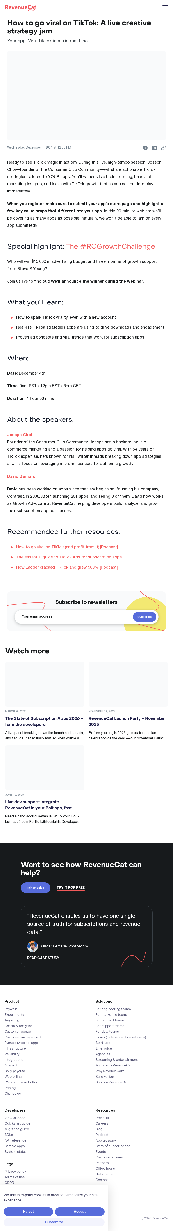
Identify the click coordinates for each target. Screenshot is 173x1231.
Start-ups (103, 1043)
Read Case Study (43, 958)
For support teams (110, 1026)
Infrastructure (15, 1048)
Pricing (10, 1088)
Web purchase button (21, 1082)
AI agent (11, 1065)
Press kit (102, 1118)
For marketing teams (112, 1014)
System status (16, 1151)
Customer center (18, 1031)
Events (101, 1151)
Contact (102, 1180)
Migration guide (17, 1129)
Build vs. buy (105, 1076)
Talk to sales (35, 888)
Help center (105, 1174)
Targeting (12, 1020)
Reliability (12, 1054)
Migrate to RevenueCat (114, 1065)
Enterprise (104, 1048)
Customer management (23, 1037)
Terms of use (15, 1177)
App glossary (106, 1140)
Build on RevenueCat (112, 1082)
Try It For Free (71, 887)
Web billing (13, 1076)
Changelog (13, 1093)
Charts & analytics (19, 1026)
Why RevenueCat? (110, 1071)
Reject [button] (28, 1211)
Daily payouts (15, 1071)
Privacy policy (15, 1171)
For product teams (110, 1020)
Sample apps (15, 1146)
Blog (99, 1129)
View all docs (15, 1118)
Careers (102, 1123)
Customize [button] (54, 1222)
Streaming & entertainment (117, 1060)
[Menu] (165, 7)
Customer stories (109, 1157)
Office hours (105, 1168)
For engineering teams (113, 1009)
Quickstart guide (17, 1123)
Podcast (102, 1135)
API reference (15, 1140)
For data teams (107, 1031)
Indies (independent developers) (121, 1037)
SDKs (9, 1135)
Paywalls (11, 1009)
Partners (102, 1163)
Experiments (14, 1014)
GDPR (9, 1183)
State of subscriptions (113, 1146)
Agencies (103, 1054)
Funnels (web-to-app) (21, 1043)
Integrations (14, 1060)
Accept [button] (80, 1211)
